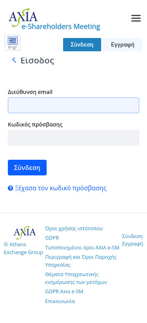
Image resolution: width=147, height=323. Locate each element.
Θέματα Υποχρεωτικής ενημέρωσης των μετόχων (76, 278)
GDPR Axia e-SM (64, 291)
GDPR (52, 237)
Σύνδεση (82, 44)
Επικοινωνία (60, 301)
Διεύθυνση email (30, 92)
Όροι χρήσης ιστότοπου (74, 228)
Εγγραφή (122, 44)
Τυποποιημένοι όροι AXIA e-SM (82, 247)
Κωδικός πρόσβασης (35, 124)
